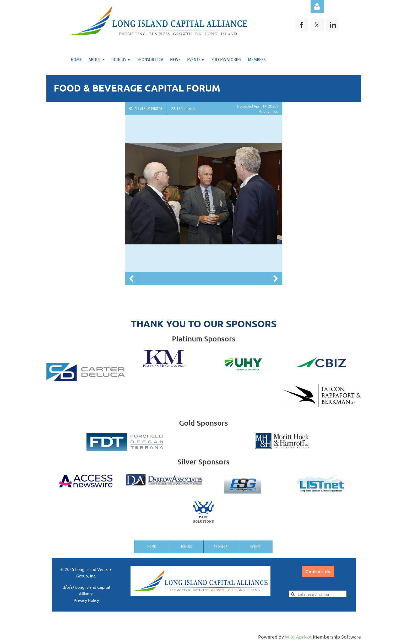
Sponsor (220, 546)
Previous (131, 278)
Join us (186, 546)
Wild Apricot (298, 636)
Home (151, 546)
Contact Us (317, 571)
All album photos (148, 108)
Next (275, 278)
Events (255, 546)
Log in (317, 6)
